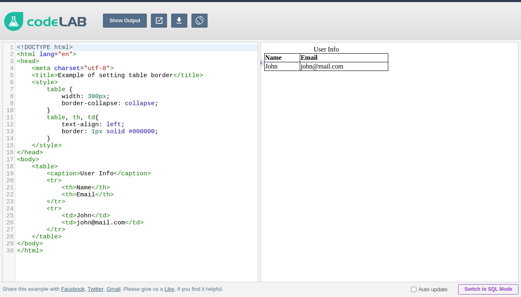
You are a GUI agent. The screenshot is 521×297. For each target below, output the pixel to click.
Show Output (125, 21)
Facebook (73, 289)
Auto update (429, 289)
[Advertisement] (370, 20)
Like (169, 289)
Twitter (95, 289)
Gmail (113, 289)
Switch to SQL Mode (488, 289)
